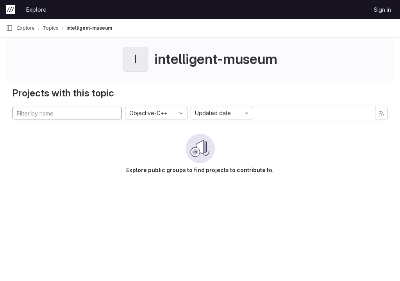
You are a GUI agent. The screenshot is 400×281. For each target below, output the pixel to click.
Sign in (382, 9)
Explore (36, 9)
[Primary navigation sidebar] (9, 28)
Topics (51, 28)
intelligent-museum (89, 28)
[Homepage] (10, 9)
